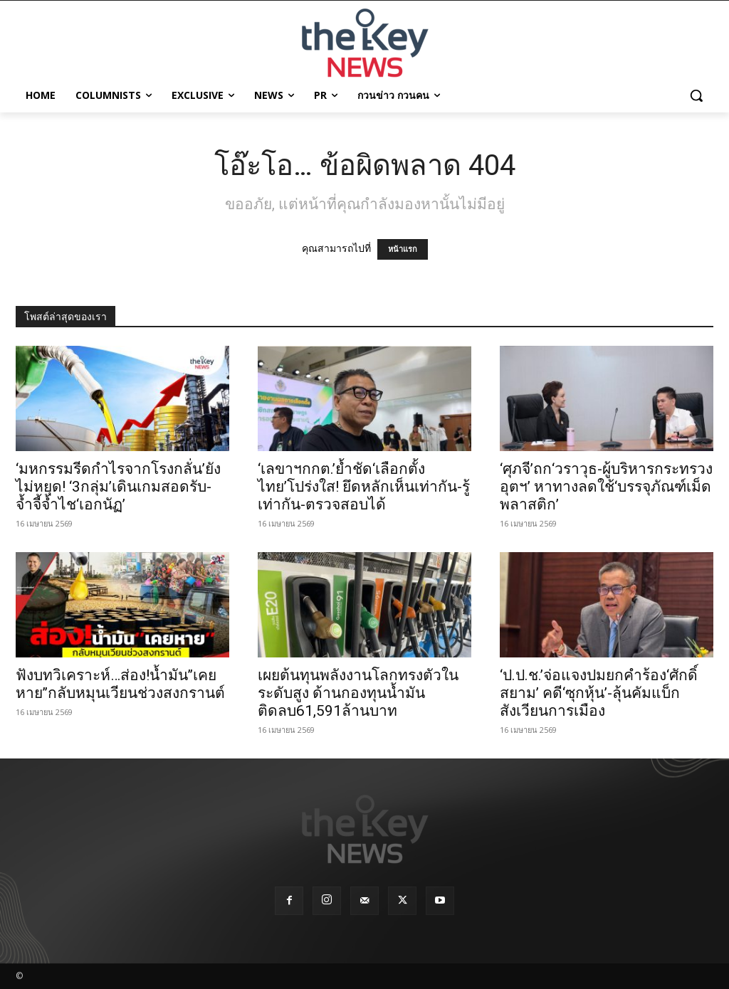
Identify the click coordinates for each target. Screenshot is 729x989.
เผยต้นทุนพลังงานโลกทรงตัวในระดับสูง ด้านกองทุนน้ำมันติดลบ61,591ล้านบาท (358, 693)
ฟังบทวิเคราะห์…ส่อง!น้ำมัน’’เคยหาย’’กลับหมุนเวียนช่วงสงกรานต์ (120, 684)
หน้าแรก (402, 249)
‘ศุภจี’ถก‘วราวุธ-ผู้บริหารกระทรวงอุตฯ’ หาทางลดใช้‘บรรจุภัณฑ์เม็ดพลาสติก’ (606, 486)
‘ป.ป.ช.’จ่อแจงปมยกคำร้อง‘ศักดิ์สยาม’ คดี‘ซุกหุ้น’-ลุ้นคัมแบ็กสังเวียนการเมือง (599, 693)
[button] (696, 95)
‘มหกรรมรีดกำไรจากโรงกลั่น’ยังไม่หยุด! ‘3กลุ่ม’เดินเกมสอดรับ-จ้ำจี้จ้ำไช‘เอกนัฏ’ (118, 486)
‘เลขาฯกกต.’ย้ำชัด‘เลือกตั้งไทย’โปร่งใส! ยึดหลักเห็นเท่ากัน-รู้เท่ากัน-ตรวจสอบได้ (364, 486)
